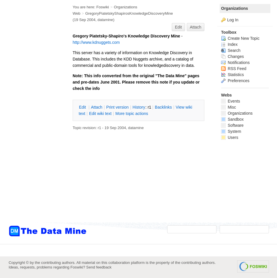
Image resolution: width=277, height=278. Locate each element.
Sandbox (232, 119)
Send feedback (99, 267)
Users (229, 137)
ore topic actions (131, 113)
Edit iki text (100, 113)
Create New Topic (240, 38)
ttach (96, 107)
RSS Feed (233, 68)
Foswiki (102, 7)
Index (229, 44)
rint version (117, 107)
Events (230, 101)
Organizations (234, 8)
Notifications (235, 62)
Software (232, 125)
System (231, 131)
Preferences (235, 80)
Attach (195, 27)
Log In (232, 20)
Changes (232, 56)
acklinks (163, 107)
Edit (178, 27)
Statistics (232, 74)
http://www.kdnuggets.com (96, 42)
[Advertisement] (32, 116)
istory (139, 107)
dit (83, 107)
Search (230, 50)
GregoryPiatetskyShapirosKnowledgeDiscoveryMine (129, 13)
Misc (228, 107)
